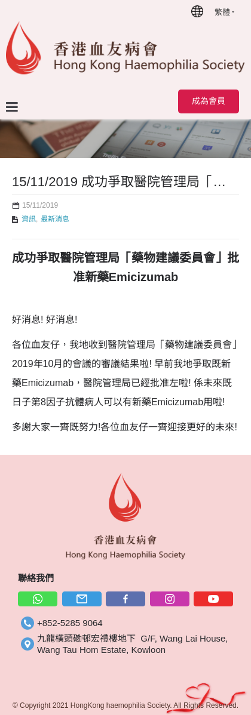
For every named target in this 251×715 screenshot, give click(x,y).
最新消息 (55, 219)
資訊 (29, 219)
